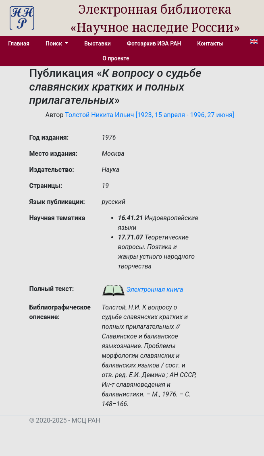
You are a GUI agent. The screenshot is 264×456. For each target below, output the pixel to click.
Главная (18, 43)
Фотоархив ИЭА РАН (154, 43)
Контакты (210, 43)
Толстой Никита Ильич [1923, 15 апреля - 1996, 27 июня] (149, 115)
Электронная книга (142, 289)
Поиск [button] (54, 43)
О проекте (115, 58)
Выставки (97, 43)
